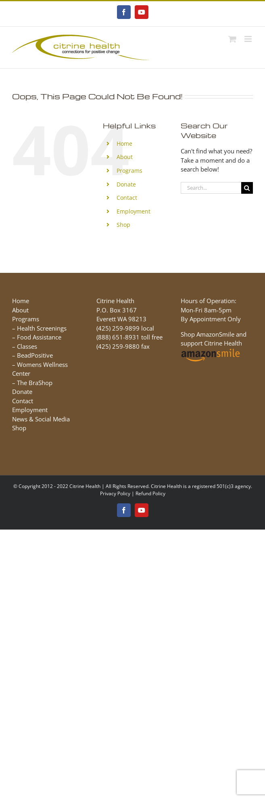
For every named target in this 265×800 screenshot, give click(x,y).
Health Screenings (42, 328)
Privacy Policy (115, 493)
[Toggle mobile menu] (248, 39)
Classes (27, 346)
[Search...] (211, 188)
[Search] (247, 188)
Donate (126, 184)
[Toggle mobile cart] (232, 39)
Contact (127, 197)
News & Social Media (41, 419)
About (125, 157)
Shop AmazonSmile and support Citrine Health (213, 343)
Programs (129, 170)
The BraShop (34, 383)
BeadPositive (35, 355)
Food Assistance (39, 337)
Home (124, 143)
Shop (123, 224)
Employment (133, 211)
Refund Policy (150, 493)
